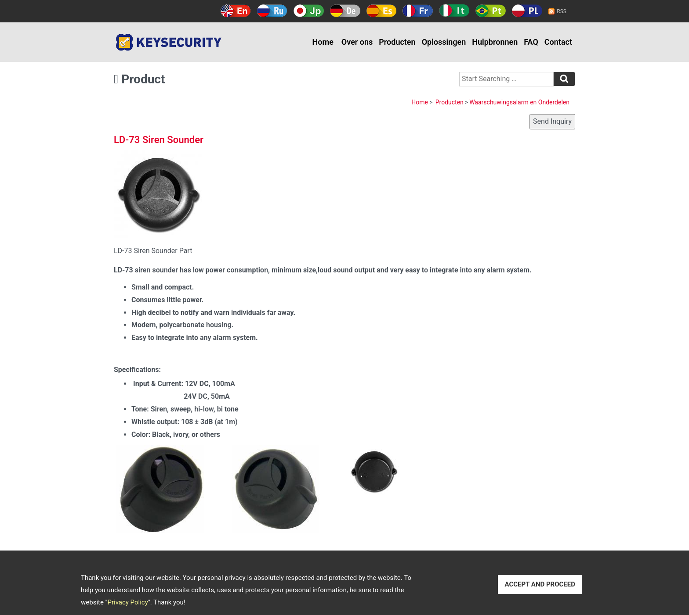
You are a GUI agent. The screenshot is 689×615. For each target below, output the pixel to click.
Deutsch (345, 10)
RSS (561, 11)
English (236, 10)
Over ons (357, 41)
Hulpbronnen (495, 41)
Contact (558, 41)
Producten (397, 41)
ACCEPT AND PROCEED (539, 584)
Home (323, 41)
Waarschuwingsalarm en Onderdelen (519, 102)
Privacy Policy (127, 602)
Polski (527, 10)
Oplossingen (444, 41)
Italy (454, 10)
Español (381, 10)
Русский (272, 10)
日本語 (309, 10)
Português (490, 10)
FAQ (531, 41)
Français (418, 10)
